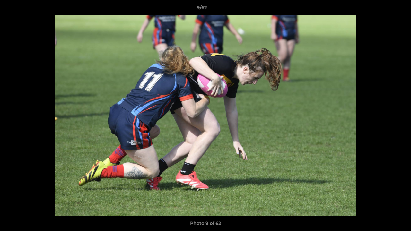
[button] (384, 9)
